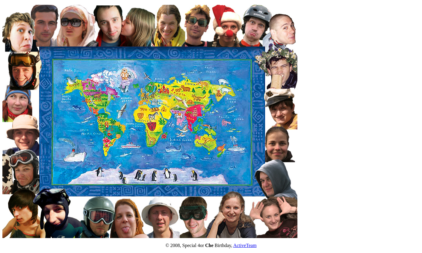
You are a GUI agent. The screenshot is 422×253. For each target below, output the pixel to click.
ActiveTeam (245, 245)
